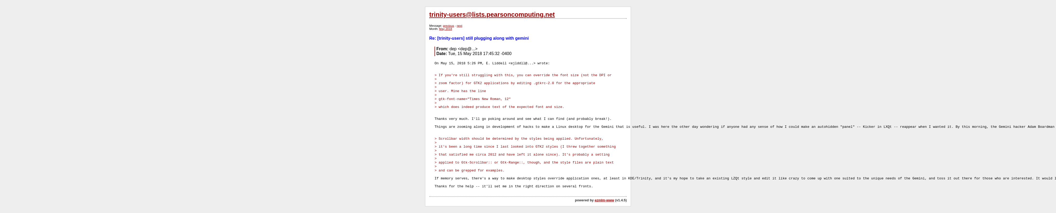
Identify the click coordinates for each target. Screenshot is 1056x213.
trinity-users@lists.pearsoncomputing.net (492, 14)
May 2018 (445, 28)
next (459, 25)
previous (448, 25)
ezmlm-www (604, 200)
